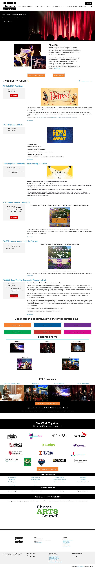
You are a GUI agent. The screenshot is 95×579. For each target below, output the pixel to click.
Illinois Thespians (12, 481)
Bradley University (35, 477)
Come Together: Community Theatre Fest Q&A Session (25, 163)
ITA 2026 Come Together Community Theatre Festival (24, 280)
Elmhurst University (35, 479)
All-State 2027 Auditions (13, 86)
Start (9, 89)
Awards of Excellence (66, 542)
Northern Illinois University (83, 481)
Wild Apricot (80, 566)
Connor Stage (83, 477)
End (9, 91)
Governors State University (59, 479)
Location (8, 171)
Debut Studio (12, 479)
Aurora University (12, 477)
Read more (57, 68)
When (8, 167)
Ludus (35, 481)
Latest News (35, 383)
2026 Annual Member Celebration (16, 202)
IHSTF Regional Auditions (13, 125)
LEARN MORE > (8, 21)
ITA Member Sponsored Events (12, 383)
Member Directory (59, 383)
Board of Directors (66, 543)
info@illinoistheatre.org (38, 542)
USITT (35, 485)
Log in (89, 3)
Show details (30, 120)
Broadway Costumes (59, 477)
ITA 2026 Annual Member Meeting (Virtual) (20, 241)
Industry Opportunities (83, 383)
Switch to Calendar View (86, 81)
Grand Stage (83, 479)
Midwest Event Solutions (59, 481)
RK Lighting (12, 485)
